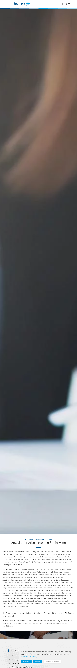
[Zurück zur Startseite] (17, 4)
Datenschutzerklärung (29, 657)
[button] (65, 4)
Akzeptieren (26, 661)
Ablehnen (37, 661)
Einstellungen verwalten (52, 661)
